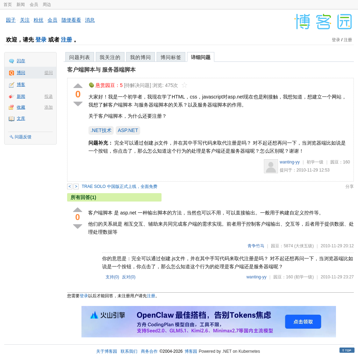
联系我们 (129, 351)
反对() (129, 277)
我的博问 (140, 57)
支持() (112, 277)
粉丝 (38, 20)
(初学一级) (304, 277)
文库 (21, 118)
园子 (11, 20)
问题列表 (79, 57)
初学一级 (315, 162)
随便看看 (71, 20)
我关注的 (110, 57)
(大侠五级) (304, 245)
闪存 (21, 60)
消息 (90, 20)
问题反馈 (23, 136)
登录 (40, 40)
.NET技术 (101, 130)
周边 (47, 4)
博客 (21, 84)
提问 (48, 72)
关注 (25, 20)
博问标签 (170, 57)
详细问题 (200, 57)
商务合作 (149, 351)
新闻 (20, 4)
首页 (7, 4)
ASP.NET (128, 130)
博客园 (191, 351)
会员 (34, 4)
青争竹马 (256, 245)
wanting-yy (290, 162)
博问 (21, 72)
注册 (66, 40)
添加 (48, 107)
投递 (48, 96)
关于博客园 (106, 351)
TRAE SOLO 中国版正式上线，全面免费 (119, 186)
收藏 (21, 107)
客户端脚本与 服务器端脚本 (101, 70)
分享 (349, 186)
